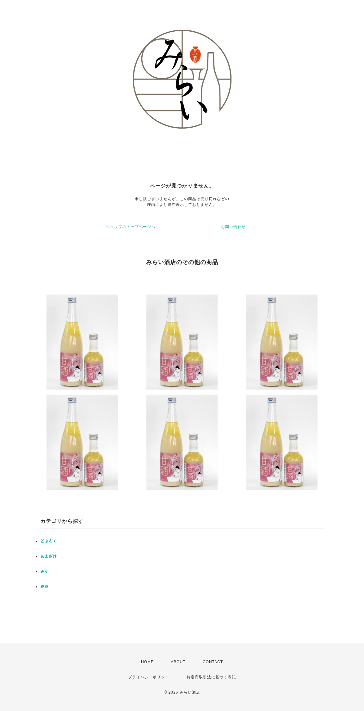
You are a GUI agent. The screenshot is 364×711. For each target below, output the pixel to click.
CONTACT (213, 662)
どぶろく (48, 541)
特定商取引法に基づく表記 (211, 677)
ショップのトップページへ (130, 227)
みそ (44, 571)
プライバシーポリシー (148, 677)
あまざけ (48, 556)
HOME (147, 662)
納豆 (44, 586)
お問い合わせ (233, 227)
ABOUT (178, 662)
